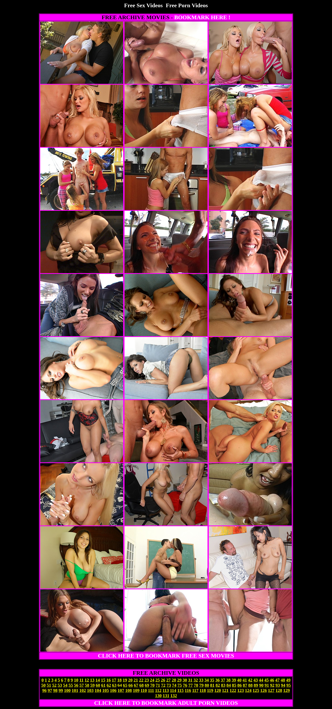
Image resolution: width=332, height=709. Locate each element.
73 (169, 685)
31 (190, 680)
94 (283, 685)
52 (54, 685)
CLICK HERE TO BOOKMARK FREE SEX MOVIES (166, 655)
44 (261, 680)
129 (286, 690)
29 (179, 680)
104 (98, 690)
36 (217, 680)
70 (152, 685)
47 (277, 680)
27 (168, 680)
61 (103, 685)
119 (210, 690)
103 (90, 690)
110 (144, 690)
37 (223, 680)
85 (234, 685)
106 (113, 690)
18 (119, 680)
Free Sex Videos (143, 5)
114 (173, 690)
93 (277, 685)
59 (92, 685)
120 (217, 690)
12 (87, 680)
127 (271, 690)
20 (130, 680)
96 (44, 690)
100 (67, 690)
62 (109, 685)
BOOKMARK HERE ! (202, 17)
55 (70, 685)
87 (245, 685)
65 (125, 685)
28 (174, 680)
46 (272, 680)
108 (128, 690)
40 (239, 680)
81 (212, 685)
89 (256, 685)
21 (136, 680)
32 (195, 680)
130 (158, 695)
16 (108, 680)
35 (212, 680)
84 (228, 685)
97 (50, 690)
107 (120, 690)
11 (81, 680)
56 (76, 685)
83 (223, 685)
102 (82, 690)
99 (61, 690)
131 (166, 695)
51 (49, 685)
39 (234, 680)
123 (240, 690)
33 (201, 680)
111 (151, 690)
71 (158, 685)
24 (152, 680)
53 (60, 685)
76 (185, 685)
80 (207, 685)
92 (272, 685)
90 (261, 685)
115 (180, 690)
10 (76, 680)
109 (136, 690)
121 (225, 690)
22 (141, 680)
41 (245, 680)
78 (196, 685)
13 (92, 680)
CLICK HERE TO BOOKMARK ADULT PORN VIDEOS (166, 703)
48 (283, 680)
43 (255, 680)
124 (248, 690)
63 (114, 685)
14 (97, 680)
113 (165, 690)
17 (114, 680)
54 (65, 685)
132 (173, 695)
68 (141, 685)
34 (206, 680)
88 (250, 685)
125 (256, 690)
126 (263, 690)
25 (157, 680)
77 (190, 685)
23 (146, 680)
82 (218, 685)
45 (266, 680)
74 (174, 685)
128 (278, 690)
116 (188, 690)
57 (81, 685)
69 (147, 685)
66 (130, 685)
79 (201, 685)
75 (179, 685)
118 (202, 690)
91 (267, 685)
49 (288, 680)
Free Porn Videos (187, 5)
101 (75, 690)
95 (288, 685)
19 (125, 680)
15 (103, 680)
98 (55, 690)
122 (233, 690)
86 (239, 685)
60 (98, 685)
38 (228, 680)
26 (163, 680)
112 (158, 690)
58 (87, 685)
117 (195, 690)
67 (136, 685)
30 (185, 680)
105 (105, 690)
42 (250, 680)
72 (163, 685)
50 (43, 685)
